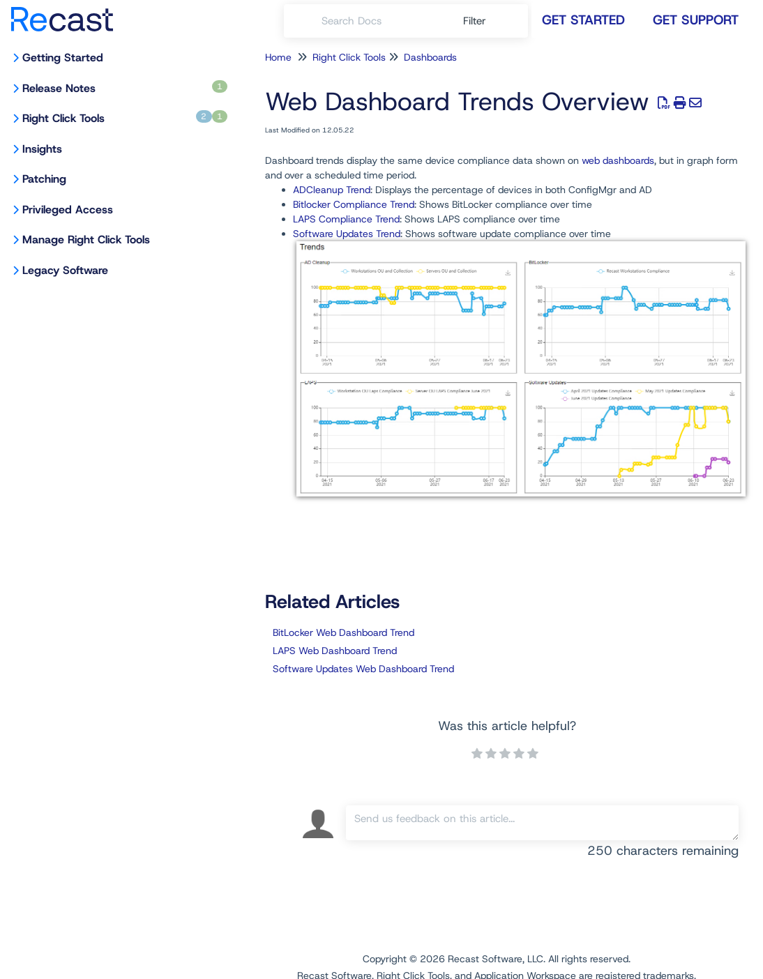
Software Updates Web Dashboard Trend (363, 668)
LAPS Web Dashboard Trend (335, 650)
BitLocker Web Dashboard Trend (343, 632)
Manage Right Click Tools (86, 239)
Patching (44, 179)
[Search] (302, 21)
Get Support (696, 20)
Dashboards (430, 57)
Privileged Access (67, 209)
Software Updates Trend (346, 233)
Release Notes (124, 88)
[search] (384, 21)
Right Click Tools (124, 118)
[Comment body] (542, 822)
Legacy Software (65, 270)
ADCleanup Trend (331, 189)
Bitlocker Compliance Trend (353, 204)
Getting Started (62, 57)
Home (278, 57)
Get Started (583, 20)
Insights (42, 149)
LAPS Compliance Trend (346, 219)
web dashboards (618, 160)
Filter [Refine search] (476, 21)
